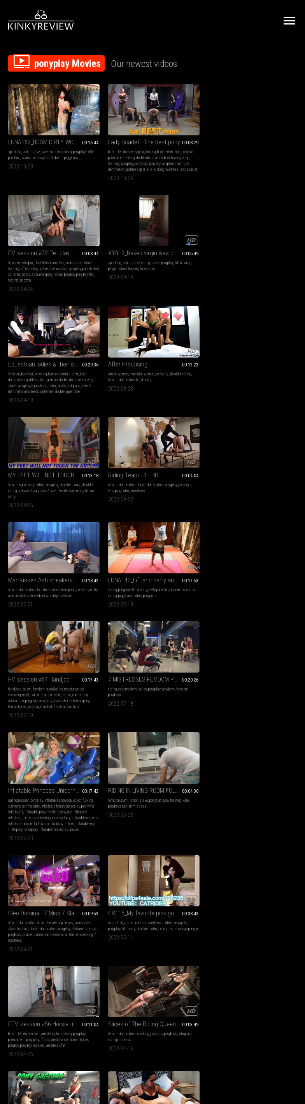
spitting (236, 587)
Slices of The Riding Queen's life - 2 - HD (115, 572)
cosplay (207, 690)
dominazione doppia (260, 804)
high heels (15, 684)
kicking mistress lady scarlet (118, 167)
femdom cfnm (207, 377)
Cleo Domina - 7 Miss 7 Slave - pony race (190, 446)
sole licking (253, 798)
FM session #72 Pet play (187, 127)
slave (161, 149)
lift (261, 462)
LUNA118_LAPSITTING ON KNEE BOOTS (41, 674)
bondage (266, 684)
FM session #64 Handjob (187, 344)
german (67, 251)
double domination (95, 149)
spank (47, 143)
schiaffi (268, 798)
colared (66, 587)
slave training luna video (276, 143)
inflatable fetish (20, 468)
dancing (88, 359)
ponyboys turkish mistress (122, 462)
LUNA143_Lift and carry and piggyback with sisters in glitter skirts (115, 344)
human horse (28, 593)
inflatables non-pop (58, 456)
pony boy (129, 155)
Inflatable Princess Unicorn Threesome (41, 446)
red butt (272, 696)
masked (185, 377)
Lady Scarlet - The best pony (115, 127)
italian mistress (200, 468)
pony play (115, 155)
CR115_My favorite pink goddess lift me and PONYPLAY (264, 446)
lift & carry (238, 143)
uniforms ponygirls (35, 690)
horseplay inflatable (58, 497)
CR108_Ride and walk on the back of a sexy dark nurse (190, 674)
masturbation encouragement (177, 359)
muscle (289, 587)
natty (40, 359)
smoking (41, 246)
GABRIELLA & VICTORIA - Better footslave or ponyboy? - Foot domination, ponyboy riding (41, 776)
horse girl (190, 792)
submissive (31, 137)
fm (184, 161)
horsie (206, 155)
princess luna (18, 485)
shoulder (237, 468)
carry (269, 462)
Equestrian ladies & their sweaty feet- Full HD (41, 236)
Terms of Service (128, 1012)
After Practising (102, 236)
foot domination (48, 354)
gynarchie (15, 275)
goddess (47, 251)
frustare (248, 815)
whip (131, 149)
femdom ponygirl (169, 696)
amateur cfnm (31, 599)
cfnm (200, 143)
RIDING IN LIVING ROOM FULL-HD (115, 446)
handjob (49, 895)
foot (58, 251)
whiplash (89, 161)
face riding (47, 906)
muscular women (116, 246)
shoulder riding (93, 251)
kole (98, 462)
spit (247, 587)
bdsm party (116, 804)
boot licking (118, 149)
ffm (56, 587)
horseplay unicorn (20, 503)
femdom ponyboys (258, 359)
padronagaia (134, 804)
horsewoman (256, 707)
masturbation (18, 895)
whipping (111, 137)
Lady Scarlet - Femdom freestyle (264, 776)
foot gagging (193, 587)
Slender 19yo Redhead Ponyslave (190, 776)
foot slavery (31, 804)
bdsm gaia (98, 804)
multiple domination (112, 161)
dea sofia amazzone (112, 912)
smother (261, 582)
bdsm (86, 137)
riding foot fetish (54, 804)
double (60, 269)
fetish (161, 684)
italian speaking (169, 479)
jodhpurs (50, 263)
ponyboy (162, 161)
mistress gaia (167, 605)
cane (248, 696)
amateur (206, 137)
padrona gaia (211, 599)
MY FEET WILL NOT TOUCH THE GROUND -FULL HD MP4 (190, 236)
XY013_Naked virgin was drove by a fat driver (264, 127)
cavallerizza (286, 701)
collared (163, 155)
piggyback (126, 359)
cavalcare (238, 707)
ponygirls (237, 462)
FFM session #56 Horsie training (41, 572)
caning (252, 690)
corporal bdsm (279, 690)
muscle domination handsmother (254, 593)
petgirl (252, 143)
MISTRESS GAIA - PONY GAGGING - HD (190, 572)
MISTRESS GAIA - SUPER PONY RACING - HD (115, 776)
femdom (98, 137)
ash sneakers (55, 359)
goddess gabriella (264, 810)
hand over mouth (242, 582)
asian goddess (258, 456)
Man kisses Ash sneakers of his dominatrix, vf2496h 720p (41, 344)
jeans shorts (180, 371)
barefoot (27, 246)
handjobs (163, 354)
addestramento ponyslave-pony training (115, 885)
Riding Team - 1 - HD (256, 236)
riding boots (33, 263)
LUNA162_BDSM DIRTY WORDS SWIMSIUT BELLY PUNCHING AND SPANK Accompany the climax (41, 127)
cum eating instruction (191, 365)
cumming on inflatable (45, 462)
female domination (244, 246)
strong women (92, 246)
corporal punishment (114, 143)
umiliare (122, 918)
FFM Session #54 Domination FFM (41, 885)
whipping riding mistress (277, 251)
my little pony (56, 473)
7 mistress (190, 479)
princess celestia (51, 479)
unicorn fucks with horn (42, 491)
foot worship (175, 149)
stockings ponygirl (258, 468)
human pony (193, 155)
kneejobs (14, 690)
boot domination (28, 251)
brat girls (15, 798)
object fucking (18, 462)
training (88, 155)
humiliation (203, 354)
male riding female (181, 798)
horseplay (40, 468)
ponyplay (14, 143)
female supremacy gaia (196, 605)
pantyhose (278, 456)
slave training (51, 137)
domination (276, 582)
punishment (208, 149)
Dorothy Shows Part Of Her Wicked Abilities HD (115, 674)
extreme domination (255, 354)
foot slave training (57, 792)
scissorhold (260, 587)
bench (271, 701)
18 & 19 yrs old (168, 786)
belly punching (32, 143)
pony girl (176, 792)
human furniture (59, 246)
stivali (125, 901)
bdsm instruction (114, 906)
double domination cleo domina (193, 473)
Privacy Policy (180, 1012)
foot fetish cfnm (198, 161)
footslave (15, 804)
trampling (15, 359)
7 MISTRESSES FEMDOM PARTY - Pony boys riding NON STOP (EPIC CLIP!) (264, 344)
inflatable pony (35, 473)
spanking (14, 137)
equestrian (16, 263)
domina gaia (191, 599)
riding (67, 137)
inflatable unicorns (42, 485)
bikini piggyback (28, 149)
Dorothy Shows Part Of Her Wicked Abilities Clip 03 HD (264, 572)
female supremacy (170, 246)
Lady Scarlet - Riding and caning (264, 674)
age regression (18, 456)
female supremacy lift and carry (197, 257)
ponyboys (251, 251)
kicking (125, 137)
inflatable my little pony (25, 497)
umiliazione (91, 906)
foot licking (34, 792)
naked (204, 359)
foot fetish (191, 137)
